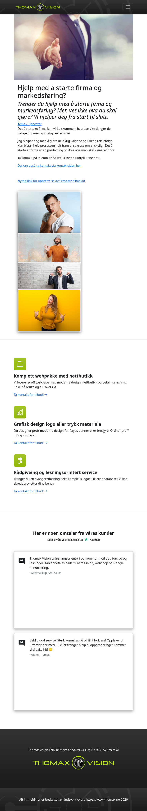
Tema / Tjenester (30, 124)
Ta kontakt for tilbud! (30, 395)
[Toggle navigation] (127, 7)
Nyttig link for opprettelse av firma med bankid (51, 181)
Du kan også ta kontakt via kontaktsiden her (49, 165)
